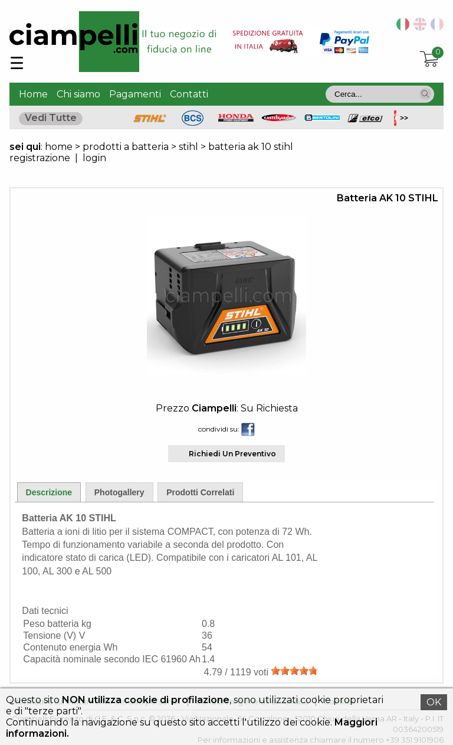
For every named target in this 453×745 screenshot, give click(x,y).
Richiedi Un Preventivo (232, 453)
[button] (425, 93)
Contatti (189, 94)
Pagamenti (135, 94)
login (94, 158)
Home (33, 94)
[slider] (294, 670)
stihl (188, 146)
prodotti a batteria (126, 146)
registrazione (39, 158)
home (59, 146)
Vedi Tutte (51, 117)
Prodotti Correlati (200, 492)
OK (433, 702)
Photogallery (119, 492)
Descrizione (49, 492)
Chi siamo (78, 94)
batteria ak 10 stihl (250, 146)
